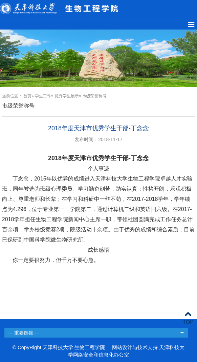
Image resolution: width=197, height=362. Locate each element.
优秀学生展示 (66, 96)
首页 (27, 96)
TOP (188, 318)
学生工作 (43, 96)
